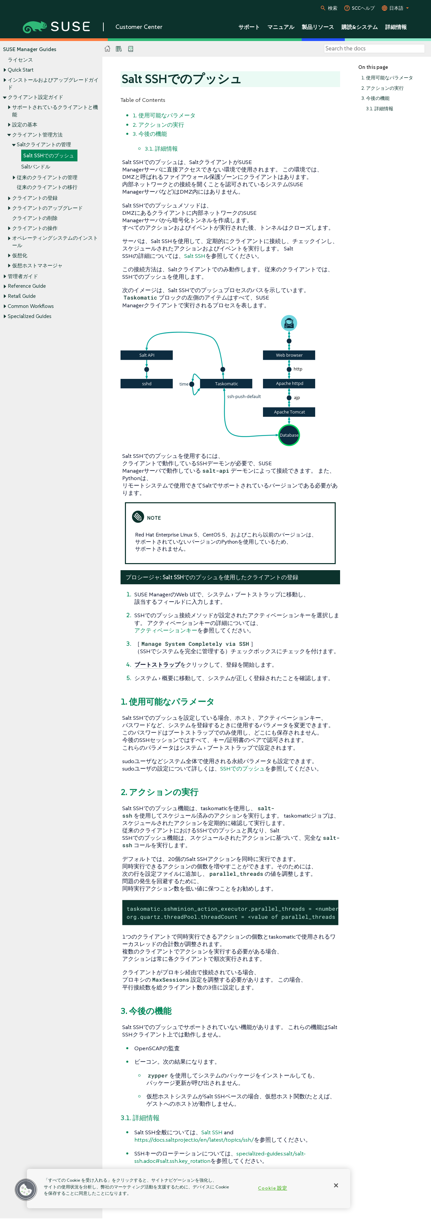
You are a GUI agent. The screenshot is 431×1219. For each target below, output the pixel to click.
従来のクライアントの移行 (47, 187)
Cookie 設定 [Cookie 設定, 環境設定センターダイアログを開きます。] (272, 1188)
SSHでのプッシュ (242, 768)
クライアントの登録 (35, 198)
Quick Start (20, 70)
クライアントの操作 (35, 228)
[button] (26, 1190)
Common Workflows (31, 306)
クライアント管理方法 (37, 134)
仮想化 (19, 255)
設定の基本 (24, 124)
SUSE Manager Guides (29, 49)
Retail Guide (22, 296)
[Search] (374, 48)
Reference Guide (27, 286)
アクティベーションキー (165, 630)
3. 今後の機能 (375, 99)
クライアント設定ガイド (35, 97)
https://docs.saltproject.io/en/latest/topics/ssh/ (194, 1139)
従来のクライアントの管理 (47, 177)
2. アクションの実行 (382, 88)
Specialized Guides (30, 316)
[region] (188, 1188)
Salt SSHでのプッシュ (48, 155)
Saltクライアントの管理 (44, 145)
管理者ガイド (23, 276)
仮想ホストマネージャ (37, 265)
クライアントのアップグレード (47, 208)
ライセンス (20, 60)
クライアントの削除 (35, 218)
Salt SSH (194, 256)
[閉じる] (336, 1185)
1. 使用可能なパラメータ (387, 78)
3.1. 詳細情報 (379, 109)
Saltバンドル (35, 166)
